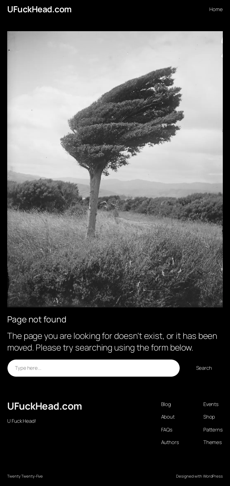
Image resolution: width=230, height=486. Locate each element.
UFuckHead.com (39, 9)
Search (204, 367)
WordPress (213, 476)
